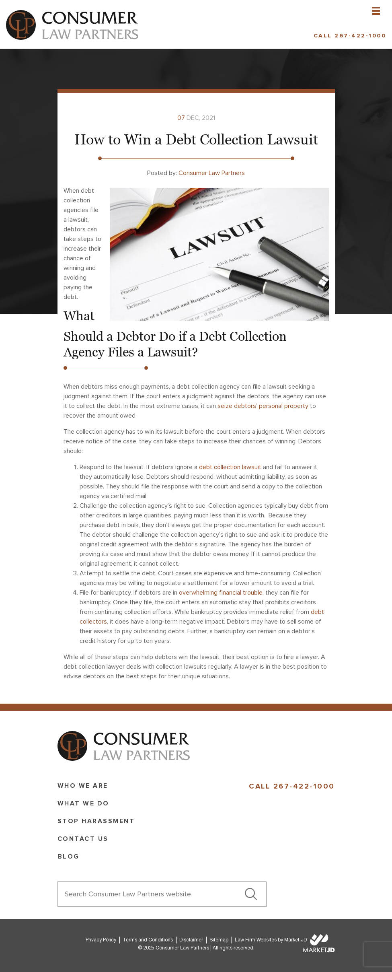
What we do (83, 803)
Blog (68, 857)
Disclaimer (191, 940)
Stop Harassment (96, 821)
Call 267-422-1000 (350, 35)
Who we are (82, 786)
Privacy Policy (101, 940)
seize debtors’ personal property (263, 406)
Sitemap (218, 940)
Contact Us (83, 839)
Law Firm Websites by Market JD (271, 940)
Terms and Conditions (148, 940)
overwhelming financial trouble (221, 593)
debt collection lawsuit (230, 467)
